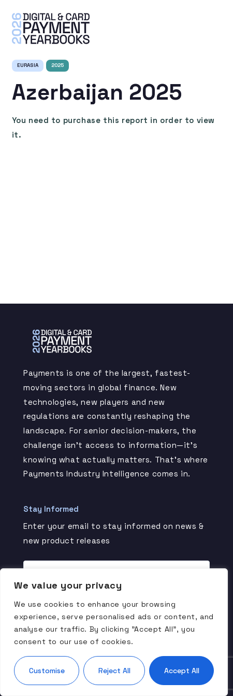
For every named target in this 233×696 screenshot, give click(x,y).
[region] (114, 632)
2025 (57, 65)
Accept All (181, 670)
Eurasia (27, 65)
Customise (47, 670)
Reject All (114, 670)
